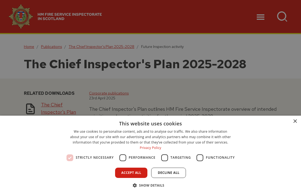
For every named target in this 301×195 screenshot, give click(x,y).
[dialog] (150, 155)
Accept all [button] (131, 172)
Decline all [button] (168, 172)
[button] (150, 185)
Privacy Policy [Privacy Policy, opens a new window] (150, 147)
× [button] (295, 121)
